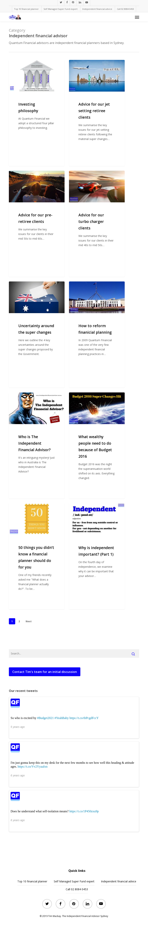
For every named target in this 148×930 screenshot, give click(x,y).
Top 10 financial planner (32, 881)
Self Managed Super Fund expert (74, 881)
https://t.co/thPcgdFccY (84, 718)
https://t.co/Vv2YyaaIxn (33, 766)
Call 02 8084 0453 (77, 889)
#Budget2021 (45, 718)
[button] (137, 17)
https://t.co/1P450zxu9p (84, 811)
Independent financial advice (118, 881)
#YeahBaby (62, 718)
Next (29, 621)
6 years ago (18, 775)
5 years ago (18, 726)
